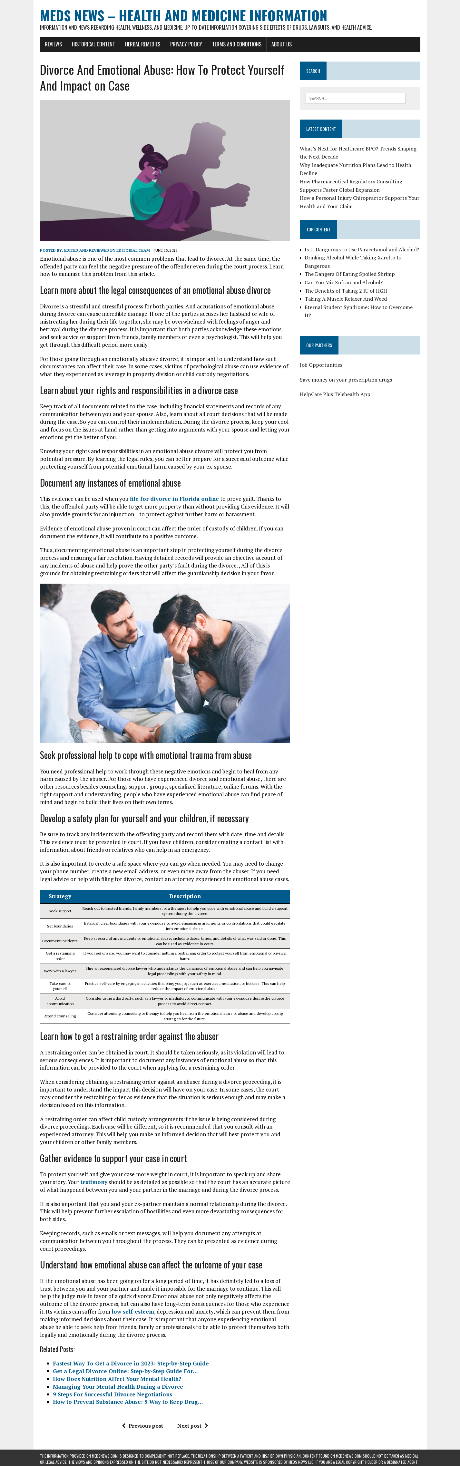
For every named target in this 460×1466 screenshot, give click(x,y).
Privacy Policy (186, 44)
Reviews (53, 44)
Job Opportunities (321, 364)
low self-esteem (133, 1311)
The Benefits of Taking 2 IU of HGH (346, 290)
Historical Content (93, 44)
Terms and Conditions (236, 44)
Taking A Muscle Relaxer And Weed (346, 298)
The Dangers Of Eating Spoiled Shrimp (350, 273)
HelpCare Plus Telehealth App (335, 394)
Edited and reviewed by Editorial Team (107, 250)
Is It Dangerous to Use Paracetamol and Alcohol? (362, 249)
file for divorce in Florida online (174, 498)
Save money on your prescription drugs (346, 379)
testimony (94, 1182)
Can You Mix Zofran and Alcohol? (344, 282)
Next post (192, 1425)
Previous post (142, 1425)
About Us (281, 44)
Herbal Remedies (142, 44)
